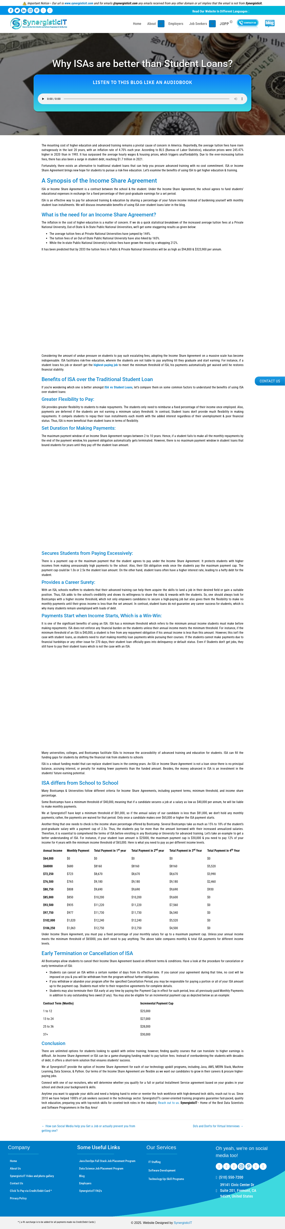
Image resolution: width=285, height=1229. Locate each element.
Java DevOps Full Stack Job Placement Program (107, 1161)
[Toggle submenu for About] (161, 23)
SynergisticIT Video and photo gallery (32, 1176)
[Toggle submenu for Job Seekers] (212, 23)
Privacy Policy (18, 1198)
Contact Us (16, 1183)
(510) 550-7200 (231, 1177)
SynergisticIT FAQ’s (90, 1191)
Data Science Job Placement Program (101, 1168)
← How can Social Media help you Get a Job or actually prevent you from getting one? (88, 1128)
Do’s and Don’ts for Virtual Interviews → (218, 1126)
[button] (270, 381)
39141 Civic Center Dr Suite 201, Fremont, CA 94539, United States (238, 1190)
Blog (82, 1176)
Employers (85, 1183)
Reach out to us (168, 1103)
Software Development (162, 1170)
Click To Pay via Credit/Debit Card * (31, 1191)
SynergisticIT (183, 1222)
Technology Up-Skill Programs (166, 1179)
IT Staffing (154, 1162)
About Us (15, 1168)
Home (13, 1161)
